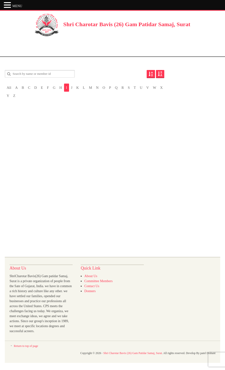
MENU (17, 6)
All (9, 88)
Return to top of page (26, 346)
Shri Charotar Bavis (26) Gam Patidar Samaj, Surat (126, 24)
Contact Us (91, 286)
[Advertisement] (112, 47)
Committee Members (98, 281)
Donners (89, 291)
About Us (90, 276)
